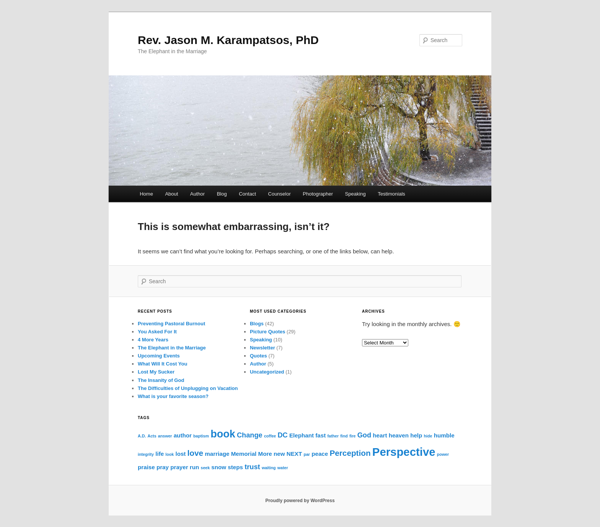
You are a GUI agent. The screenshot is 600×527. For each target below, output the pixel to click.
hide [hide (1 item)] (428, 436)
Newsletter (262, 348)
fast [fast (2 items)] (320, 435)
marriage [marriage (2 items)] (217, 453)
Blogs (257, 323)
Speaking (355, 194)
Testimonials (391, 194)
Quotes (258, 356)
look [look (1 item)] (169, 454)
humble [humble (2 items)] (444, 435)
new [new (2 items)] (279, 453)
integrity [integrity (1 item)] (146, 454)
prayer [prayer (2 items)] (179, 467)
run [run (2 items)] (194, 467)
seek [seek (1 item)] (205, 467)
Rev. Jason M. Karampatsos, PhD (228, 40)
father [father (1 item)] (333, 436)
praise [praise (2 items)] (146, 467)
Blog (222, 194)
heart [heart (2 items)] (380, 435)
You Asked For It (157, 331)
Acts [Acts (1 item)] (151, 436)
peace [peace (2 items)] (319, 453)
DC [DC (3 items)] (282, 435)
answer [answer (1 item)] (165, 436)
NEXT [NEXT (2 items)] (294, 453)
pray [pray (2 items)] (163, 467)
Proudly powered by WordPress (299, 500)
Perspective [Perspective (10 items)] (403, 451)
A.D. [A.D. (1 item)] (142, 436)
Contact (247, 194)
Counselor (279, 194)
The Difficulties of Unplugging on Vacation (188, 388)
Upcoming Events (159, 356)
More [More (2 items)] (265, 453)
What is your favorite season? (173, 396)
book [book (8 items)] (222, 434)
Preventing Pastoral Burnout (171, 323)
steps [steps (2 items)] (235, 467)
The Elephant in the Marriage (172, 348)
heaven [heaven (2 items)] (399, 435)
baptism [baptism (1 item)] (201, 436)
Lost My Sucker (156, 372)
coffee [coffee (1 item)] (270, 436)
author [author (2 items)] (183, 435)
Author (197, 194)
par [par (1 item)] (306, 454)
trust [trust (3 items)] (252, 467)
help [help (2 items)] (416, 435)
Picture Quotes (267, 331)
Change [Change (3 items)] (249, 435)
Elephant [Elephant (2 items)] (301, 435)
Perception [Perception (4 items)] (349, 453)
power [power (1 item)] (443, 454)
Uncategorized (267, 372)
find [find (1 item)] (344, 436)
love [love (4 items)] (196, 453)
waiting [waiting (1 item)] (269, 467)
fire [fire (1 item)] (352, 436)
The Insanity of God (161, 380)
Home (146, 194)
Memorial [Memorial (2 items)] (244, 453)
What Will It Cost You (162, 364)
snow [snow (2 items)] (218, 467)
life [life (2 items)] (159, 453)
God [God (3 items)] (364, 435)
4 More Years (153, 340)
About (171, 194)
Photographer (318, 194)
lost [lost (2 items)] (180, 453)
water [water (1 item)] (282, 467)
